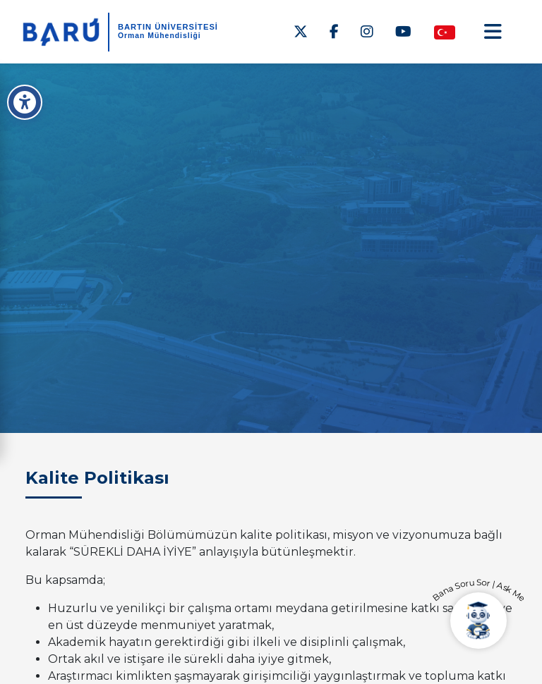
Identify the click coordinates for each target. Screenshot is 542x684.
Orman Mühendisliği (159, 35)
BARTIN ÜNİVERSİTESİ (168, 27)
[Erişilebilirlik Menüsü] (24, 102)
